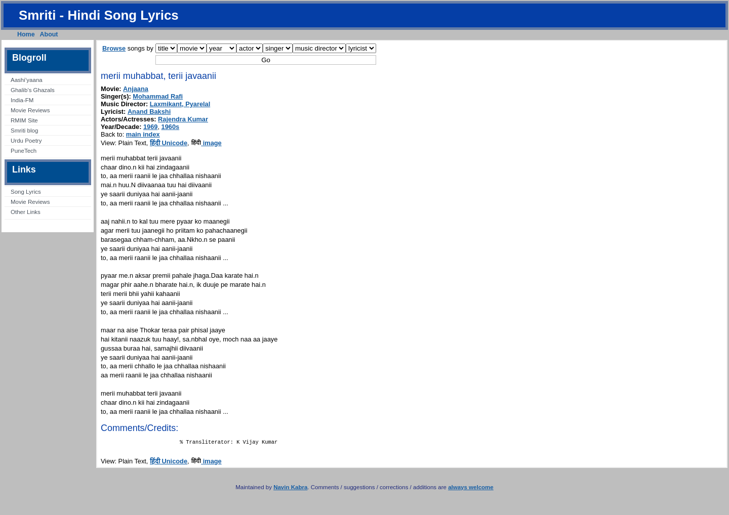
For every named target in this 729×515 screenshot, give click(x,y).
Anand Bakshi (149, 111)
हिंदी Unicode (168, 143)
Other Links (25, 212)
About (49, 34)
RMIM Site (24, 120)
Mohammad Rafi (158, 96)
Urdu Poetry (26, 141)
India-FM (22, 100)
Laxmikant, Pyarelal (180, 104)
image (206, 143)
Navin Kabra (290, 489)
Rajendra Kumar (183, 119)
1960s (170, 127)
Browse (114, 48)
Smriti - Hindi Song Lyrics (99, 15)
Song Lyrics (26, 192)
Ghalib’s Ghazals (33, 90)
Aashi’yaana (27, 80)
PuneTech (23, 151)
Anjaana (135, 89)
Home (26, 34)
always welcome (471, 489)
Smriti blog (24, 130)
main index (143, 134)
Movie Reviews (30, 110)
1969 (150, 127)
